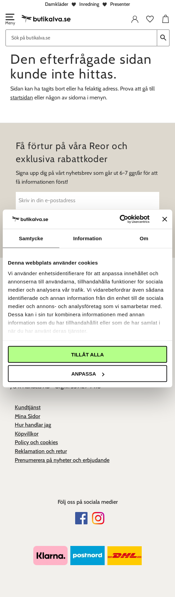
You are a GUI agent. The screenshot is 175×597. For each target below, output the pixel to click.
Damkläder (56, 4)
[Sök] (163, 37)
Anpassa (87, 374)
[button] (9, 19)
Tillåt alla (87, 354)
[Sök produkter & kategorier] (81, 37)
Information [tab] (87, 238)
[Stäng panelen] (164, 219)
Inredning (89, 4)
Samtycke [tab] (31, 238)
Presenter (120, 4)
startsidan (21, 97)
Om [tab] (144, 238)
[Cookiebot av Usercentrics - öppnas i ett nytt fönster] (120, 219)
